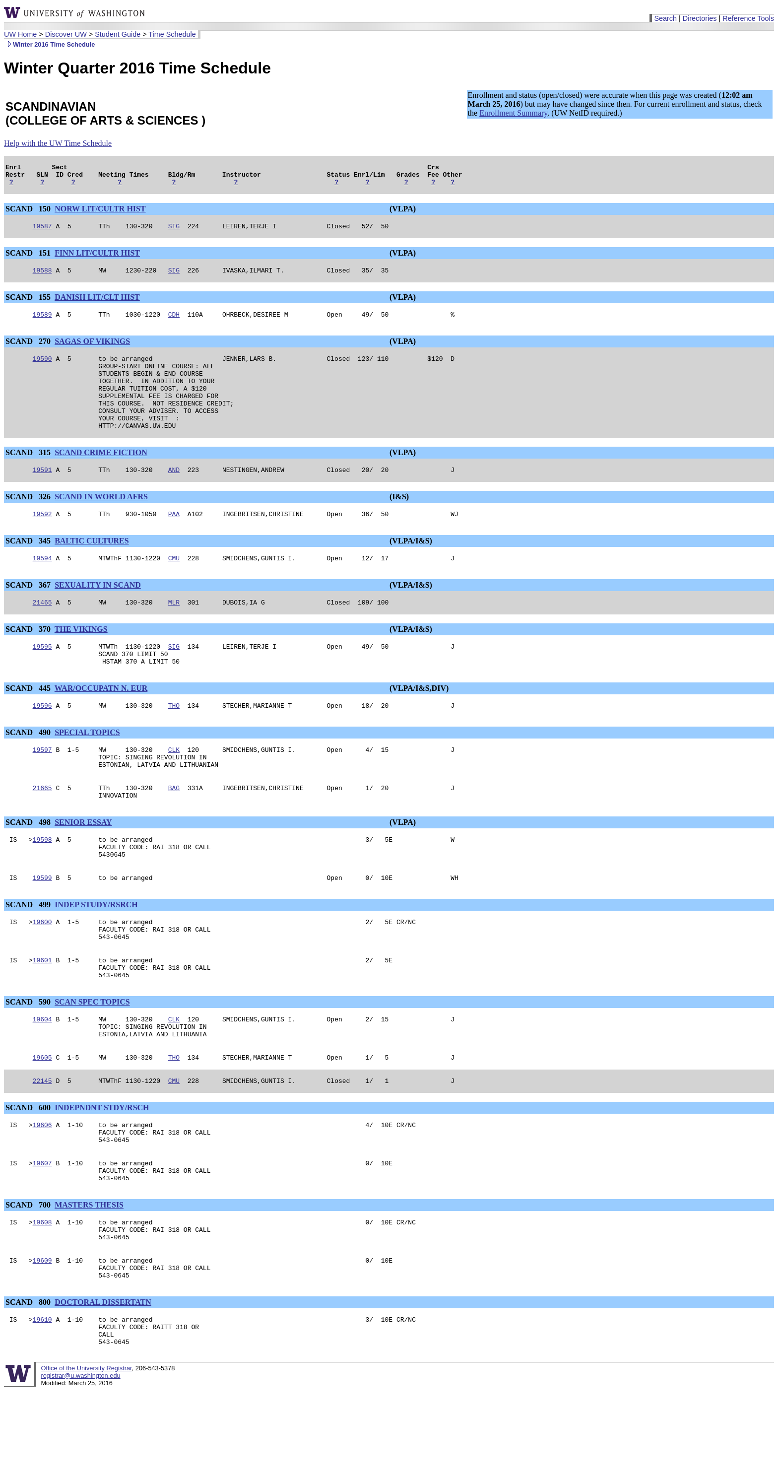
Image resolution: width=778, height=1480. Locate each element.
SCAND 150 (29, 213)
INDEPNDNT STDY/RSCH (102, 1173)
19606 (42, 1191)
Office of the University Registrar (86, 1457)
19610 (42, 1404)
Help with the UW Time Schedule (58, 143)
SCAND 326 (29, 522)
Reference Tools (748, 18)
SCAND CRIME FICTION (101, 476)
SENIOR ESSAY (83, 865)
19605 (42, 1121)
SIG (174, 231)
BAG (174, 829)
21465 (42, 631)
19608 (42, 1297)
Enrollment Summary (513, 113)
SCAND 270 (29, 350)
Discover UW (66, 34)
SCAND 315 (29, 476)
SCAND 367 (29, 613)
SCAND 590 (29, 1060)
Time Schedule (171, 34)
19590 (42, 368)
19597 (42, 786)
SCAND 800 (29, 1385)
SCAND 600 (29, 1173)
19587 (42, 231)
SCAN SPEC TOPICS (92, 1060)
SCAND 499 (29, 953)
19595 (42, 677)
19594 (42, 586)
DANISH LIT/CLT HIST (97, 304)
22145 (42, 1146)
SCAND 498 (29, 865)
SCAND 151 (29, 259)
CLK (174, 786)
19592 (42, 540)
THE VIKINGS (81, 659)
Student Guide (117, 34)
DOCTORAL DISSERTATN (103, 1385)
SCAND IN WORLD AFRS (101, 522)
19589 (42, 323)
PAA (174, 540)
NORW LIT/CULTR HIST (100, 213)
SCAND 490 (29, 768)
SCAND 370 (29, 659)
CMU (174, 586)
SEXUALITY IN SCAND (98, 613)
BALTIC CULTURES (92, 567)
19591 (42, 494)
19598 (42, 883)
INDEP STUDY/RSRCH (96, 953)
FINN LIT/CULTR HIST (97, 259)
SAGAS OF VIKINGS (92, 350)
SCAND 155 (29, 304)
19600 (42, 972)
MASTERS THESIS (89, 1279)
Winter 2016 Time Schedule (49, 44)
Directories (700, 18)
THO (174, 741)
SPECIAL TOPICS (87, 768)
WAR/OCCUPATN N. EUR (101, 722)
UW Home (20, 34)
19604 (42, 1078)
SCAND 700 (29, 1279)
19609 (42, 1340)
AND (174, 494)
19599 (42, 926)
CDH (174, 323)
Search (665, 18)
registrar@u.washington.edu (80, 1465)
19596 (42, 741)
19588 (42, 277)
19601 (42, 1014)
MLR (174, 631)
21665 (42, 829)
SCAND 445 (29, 722)
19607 (42, 1234)
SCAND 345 (29, 567)
